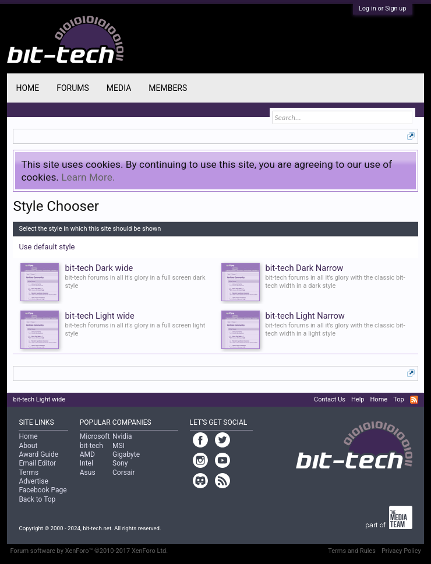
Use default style (47, 246)
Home (27, 88)
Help (358, 399)
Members (168, 88)
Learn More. (88, 177)
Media (119, 88)
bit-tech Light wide (39, 399)
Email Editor (37, 463)
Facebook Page (42, 490)
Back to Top (37, 499)
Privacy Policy (401, 551)
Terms (28, 472)
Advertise (33, 481)
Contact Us (329, 399)
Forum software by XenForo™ (89, 551)
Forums (72, 88)
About (28, 446)
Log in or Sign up (383, 8)
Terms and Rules (352, 551)
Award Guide (38, 454)
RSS (414, 400)
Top (398, 399)
